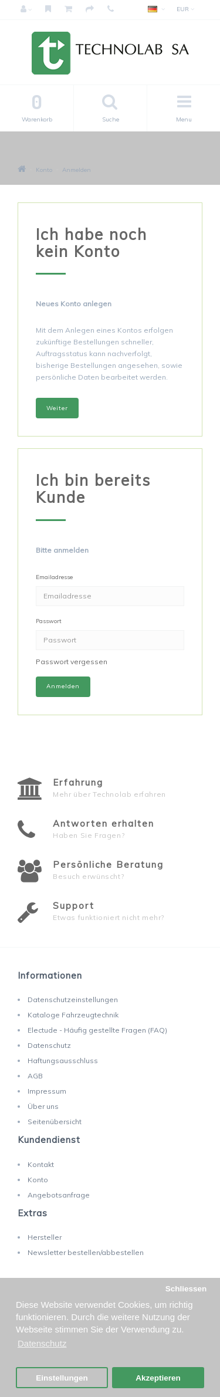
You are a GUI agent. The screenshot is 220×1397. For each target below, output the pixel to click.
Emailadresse (54, 577)
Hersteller (45, 1237)
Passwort (49, 621)
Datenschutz (49, 1045)
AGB (35, 1075)
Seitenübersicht (55, 1121)
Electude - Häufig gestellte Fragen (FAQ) (97, 1030)
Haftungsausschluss (63, 1060)
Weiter (57, 408)
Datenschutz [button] (42, 1343)
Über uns (43, 1106)
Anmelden (76, 170)
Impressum (47, 1091)
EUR (185, 9)
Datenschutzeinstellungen (73, 999)
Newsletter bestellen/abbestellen (86, 1252)
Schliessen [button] (186, 1288)
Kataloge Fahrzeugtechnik (73, 1014)
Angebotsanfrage (59, 1194)
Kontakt (41, 1164)
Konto (44, 170)
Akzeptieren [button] (158, 1378)
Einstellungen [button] (62, 1378)
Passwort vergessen (71, 661)
